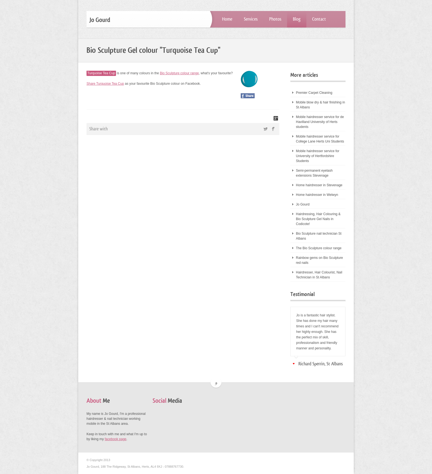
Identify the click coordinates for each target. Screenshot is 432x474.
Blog (297, 19)
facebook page (115, 439)
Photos (275, 19)
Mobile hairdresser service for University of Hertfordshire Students (317, 156)
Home (227, 19)
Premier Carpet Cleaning (314, 93)
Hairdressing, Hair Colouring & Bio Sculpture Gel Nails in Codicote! (318, 219)
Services (251, 19)
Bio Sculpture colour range (179, 73)
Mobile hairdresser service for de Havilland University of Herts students (320, 122)
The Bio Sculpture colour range (318, 248)
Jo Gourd (302, 204)
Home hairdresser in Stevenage (319, 185)
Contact (319, 19)
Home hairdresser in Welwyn (317, 195)
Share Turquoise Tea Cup (105, 84)
